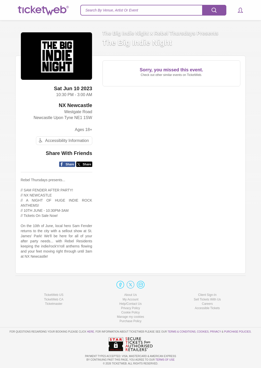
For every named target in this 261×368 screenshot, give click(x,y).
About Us (130, 295)
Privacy (215, 331)
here (90, 331)
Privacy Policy (130, 308)
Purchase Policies (237, 331)
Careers (207, 304)
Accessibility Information (63, 140)
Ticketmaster (53, 304)
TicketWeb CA (53, 299)
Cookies (203, 331)
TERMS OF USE (165, 359)
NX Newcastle (75, 105)
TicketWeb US (53, 295)
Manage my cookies (130, 317)
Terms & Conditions (181, 331)
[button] (238, 10)
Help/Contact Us (130, 304)
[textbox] (153, 10)
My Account (130, 299)
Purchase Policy (130, 321)
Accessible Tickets (207, 308)
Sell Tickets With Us (207, 299)
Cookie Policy (130, 312)
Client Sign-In (207, 295)
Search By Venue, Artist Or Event (111, 10)
